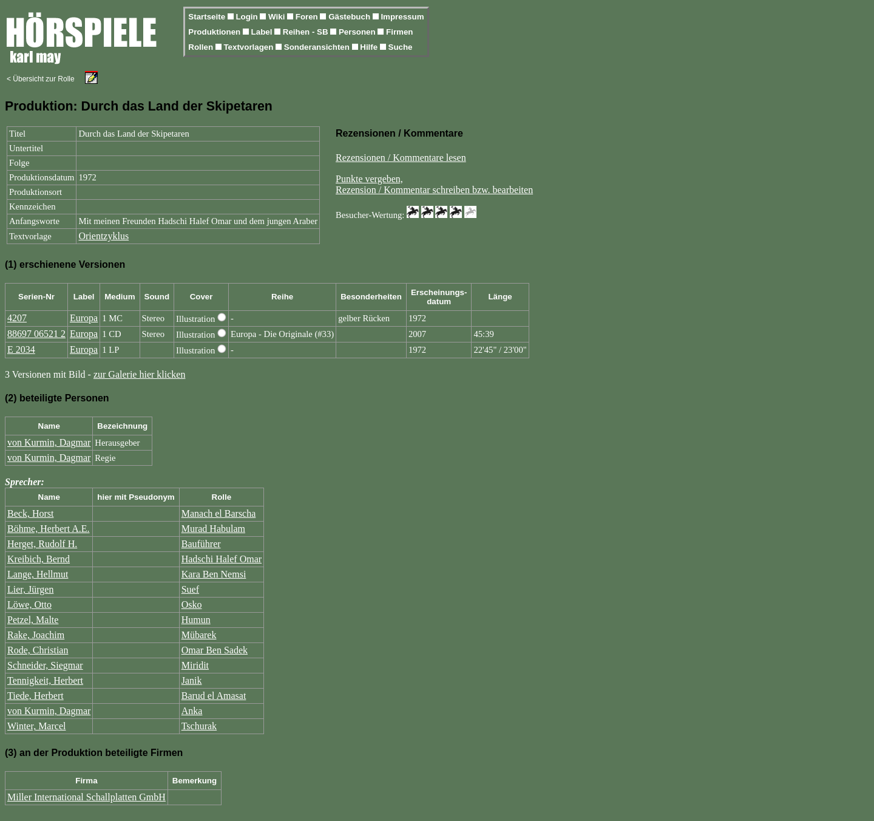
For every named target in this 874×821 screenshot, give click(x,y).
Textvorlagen (249, 47)
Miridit (195, 665)
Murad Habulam (213, 528)
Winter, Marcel (36, 726)
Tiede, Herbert (35, 695)
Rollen (201, 47)
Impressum (402, 16)
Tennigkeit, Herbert (45, 680)
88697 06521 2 (36, 334)
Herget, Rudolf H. (42, 544)
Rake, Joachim (35, 635)
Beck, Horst (30, 513)
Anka (192, 711)
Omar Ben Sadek (214, 650)
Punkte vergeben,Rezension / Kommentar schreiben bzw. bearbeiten (434, 184)
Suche (400, 47)
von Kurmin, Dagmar (48, 442)
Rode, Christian (37, 650)
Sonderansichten (318, 47)
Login (247, 16)
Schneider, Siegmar (45, 665)
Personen (358, 31)
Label (263, 31)
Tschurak (199, 726)
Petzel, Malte (32, 620)
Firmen (399, 31)
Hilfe (370, 47)
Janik (191, 680)
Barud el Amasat (213, 695)
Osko (191, 604)
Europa (84, 318)
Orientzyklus (103, 236)
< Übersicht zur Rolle (41, 79)
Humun (196, 620)
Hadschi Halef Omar (221, 559)
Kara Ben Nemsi (213, 574)
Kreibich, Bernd (38, 559)
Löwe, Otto (29, 604)
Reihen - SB (307, 31)
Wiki (277, 16)
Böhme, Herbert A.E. (48, 528)
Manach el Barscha (218, 513)
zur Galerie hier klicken (139, 374)
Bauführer (201, 544)
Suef (190, 589)
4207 (17, 318)
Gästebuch (350, 16)
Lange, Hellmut (37, 574)
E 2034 (21, 349)
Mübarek (199, 635)
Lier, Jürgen (30, 589)
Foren (308, 16)
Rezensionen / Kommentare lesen (401, 157)
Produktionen (215, 31)
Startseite (207, 16)
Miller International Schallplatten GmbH (86, 797)
